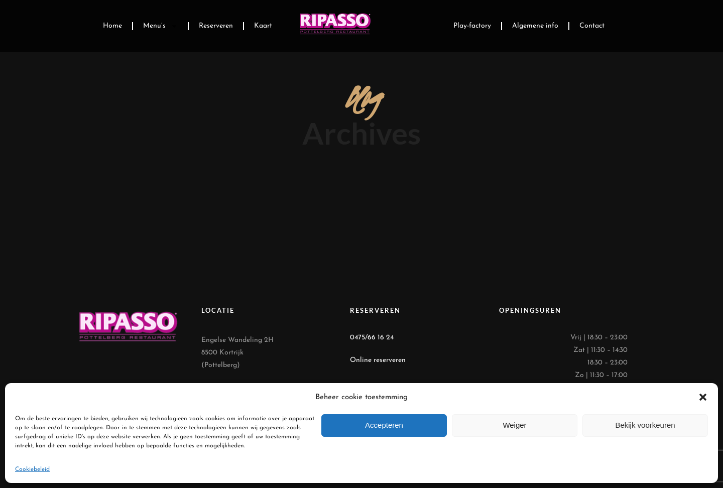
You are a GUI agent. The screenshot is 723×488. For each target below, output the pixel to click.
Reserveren (216, 26)
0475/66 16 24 (372, 337)
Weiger (514, 425)
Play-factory (472, 26)
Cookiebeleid (32, 469)
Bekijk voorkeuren (645, 425)
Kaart (263, 26)
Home (112, 26)
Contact (592, 26)
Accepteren (384, 425)
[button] (703, 397)
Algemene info (535, 26)
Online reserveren (378, 360)
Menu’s (160, 26)
